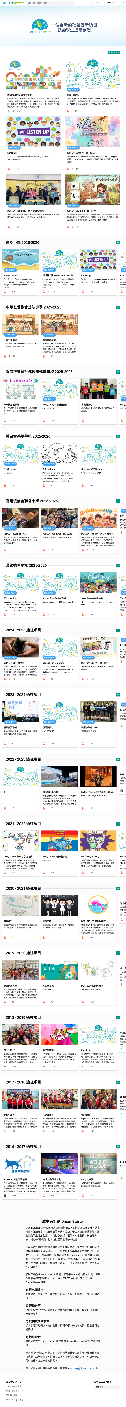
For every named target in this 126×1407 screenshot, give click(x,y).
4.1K (91, 485)
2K (53, 550)
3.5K (92, 679)
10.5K (14, 1131)
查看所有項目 (114, 52)
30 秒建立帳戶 (109, 3)
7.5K (52, 937)
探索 (92, 3)
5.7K (17, 169)
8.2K (13, 291)
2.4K (77, 169)
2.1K (76, 111)
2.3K (52, 808)
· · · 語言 (121, 3)
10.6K (14, 1066)
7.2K (14, 679)
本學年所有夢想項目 (15, 1400)
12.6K (92, 1002)
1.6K (17, 227)
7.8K (52, 873)
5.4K (91, 1066)
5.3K (13, 873)
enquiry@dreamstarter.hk (83, 1368)
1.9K (91, 808)
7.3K (52, 1002)
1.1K (77, 227)
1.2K (92, 550)
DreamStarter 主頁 (14, 1386)
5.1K (13, 421)
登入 (99, 3)
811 (92, 421)
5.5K (14, 356)
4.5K (91, 744)
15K (52, 1131)
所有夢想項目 (12, 1395)
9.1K (52, 1196)
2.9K (91, 614)
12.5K (53, 1066)
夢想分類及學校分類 (15, 1391)
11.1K (92, 1131)
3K (52, 679)
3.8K (52, 485)
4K (13, 744)
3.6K (52, 356)
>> (118, 243)
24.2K (19, 111)
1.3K (14, 550)
